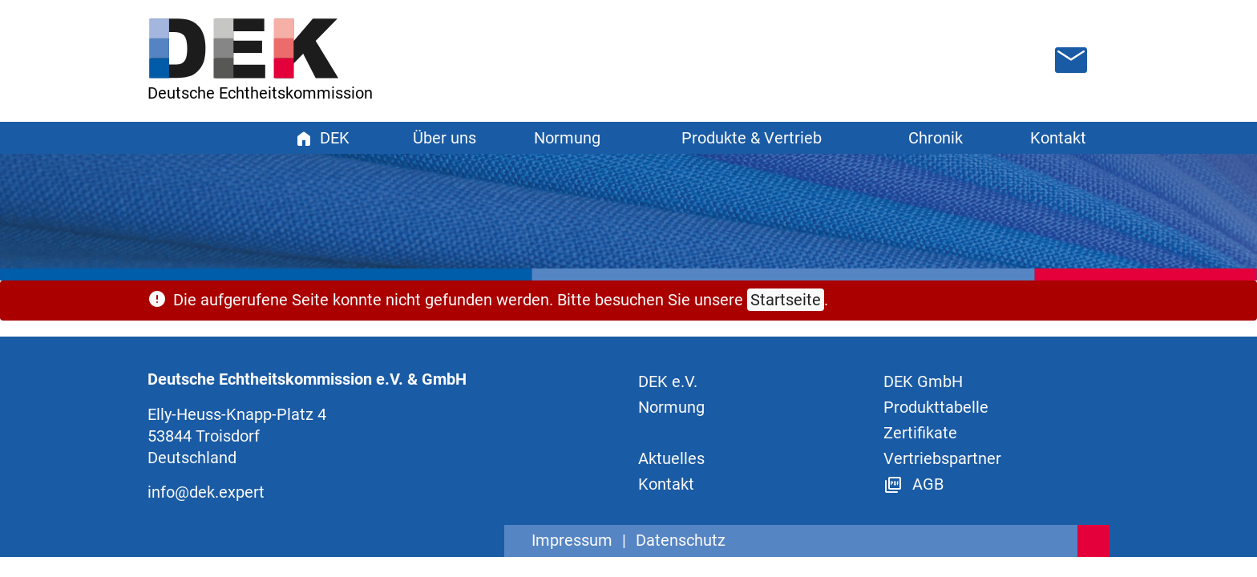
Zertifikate (920, 432)
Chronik (935, 137)
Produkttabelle (935, 407)
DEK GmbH (923, 381)
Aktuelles (671, 458)
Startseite (785, 299)
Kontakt (1058, 137)
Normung (671, 407)
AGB (913, 484)
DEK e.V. (667, 381)
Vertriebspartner (942, 458)
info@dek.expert (206, 492)
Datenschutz (681, 540)
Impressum (571, 540)
